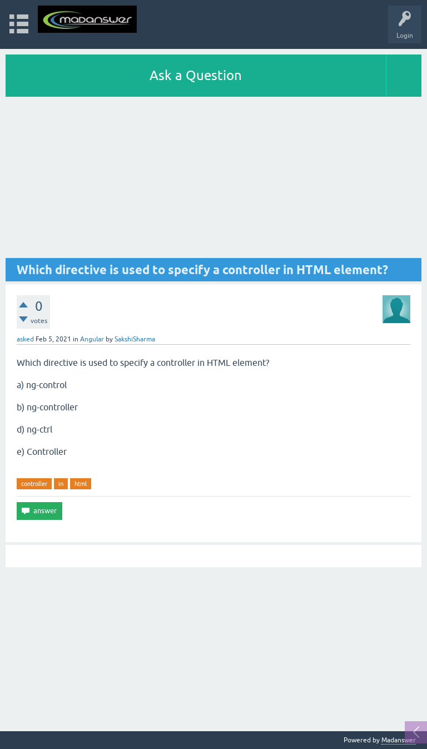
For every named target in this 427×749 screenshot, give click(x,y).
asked (25, 339)
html (81, 483)
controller (34, 483)
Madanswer (398, 740)
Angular (92, 339)
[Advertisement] (213, 180)
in (60, 483)
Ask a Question (196, 75)
